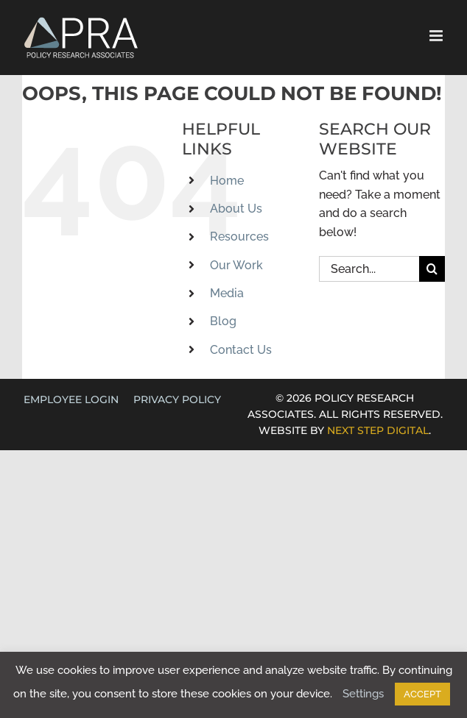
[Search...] (369, 269)
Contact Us (241, 350)
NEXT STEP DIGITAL (378, 430)
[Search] (432, 269)
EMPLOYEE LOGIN (71, 399)
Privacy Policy (177, 399)
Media (227, 293)
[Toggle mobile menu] (437, 35)
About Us (236, 209)
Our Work (236, 265)
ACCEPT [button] (422, 694)
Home (227, 181)
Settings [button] (363, 693)
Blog (223, 321)
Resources (239, 237)
